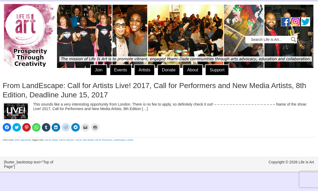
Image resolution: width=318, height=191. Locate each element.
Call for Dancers (66, 140)
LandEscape (119, 140)
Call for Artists (51, 140)
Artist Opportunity (23, 140)
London (130, 140)
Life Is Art (28, 28)
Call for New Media (84, 140)
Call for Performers (103, 140)
